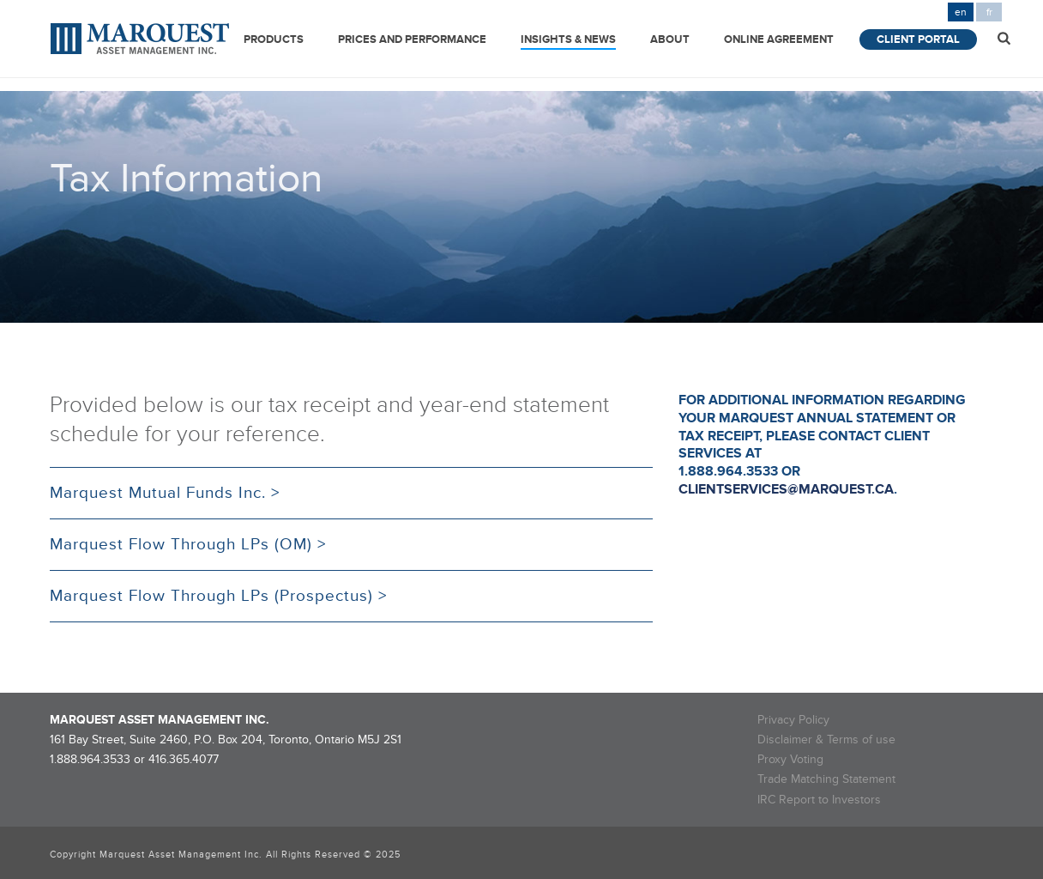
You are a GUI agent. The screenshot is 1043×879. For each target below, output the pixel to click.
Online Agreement (779, 39)
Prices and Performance (412, 39)
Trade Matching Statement (826, 779)
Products (274, 39)
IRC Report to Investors (819, 799)
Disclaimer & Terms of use (826, 739)
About (670, 39)
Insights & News (568, 39)
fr (989, 12)
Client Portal (918, 39)
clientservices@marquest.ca (786, 489)
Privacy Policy (793, 719)
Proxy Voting (790, 759)
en (961, 12)
